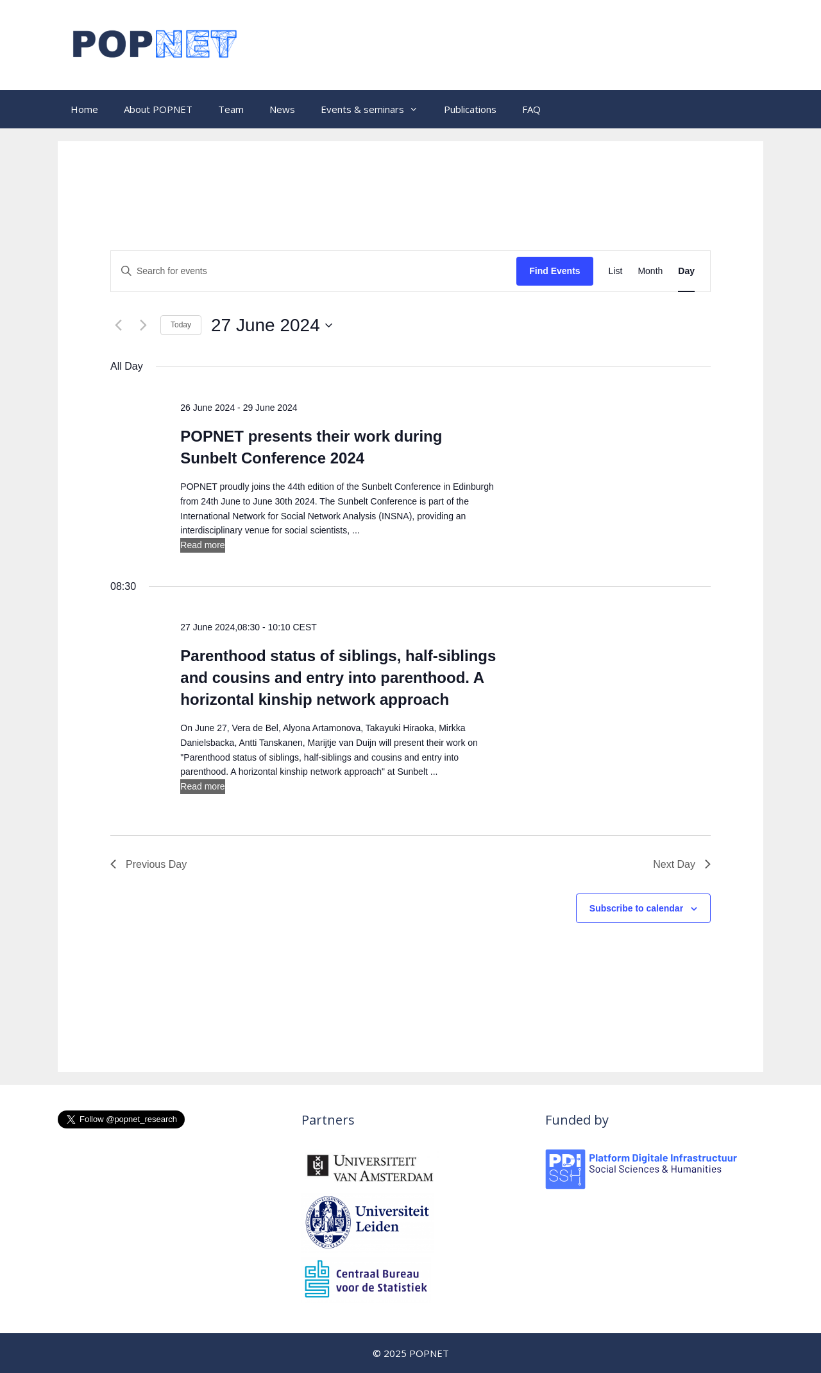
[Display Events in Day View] (686, 271)
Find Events (554, 271)
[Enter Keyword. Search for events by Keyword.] (313, 271)
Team (231, 109)
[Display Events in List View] (616, 271)
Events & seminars (376, 109)
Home (84, 109)
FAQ (531, 109)
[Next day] (143, 325)
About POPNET (158, 109)
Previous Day (148, 864)
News (282, 109)
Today (181, 324)
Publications (470, 109)
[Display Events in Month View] (650, 271)
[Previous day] (118, 325)
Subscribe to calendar (636, 908)
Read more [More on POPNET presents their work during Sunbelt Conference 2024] (202, 545)
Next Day (682, 864)
